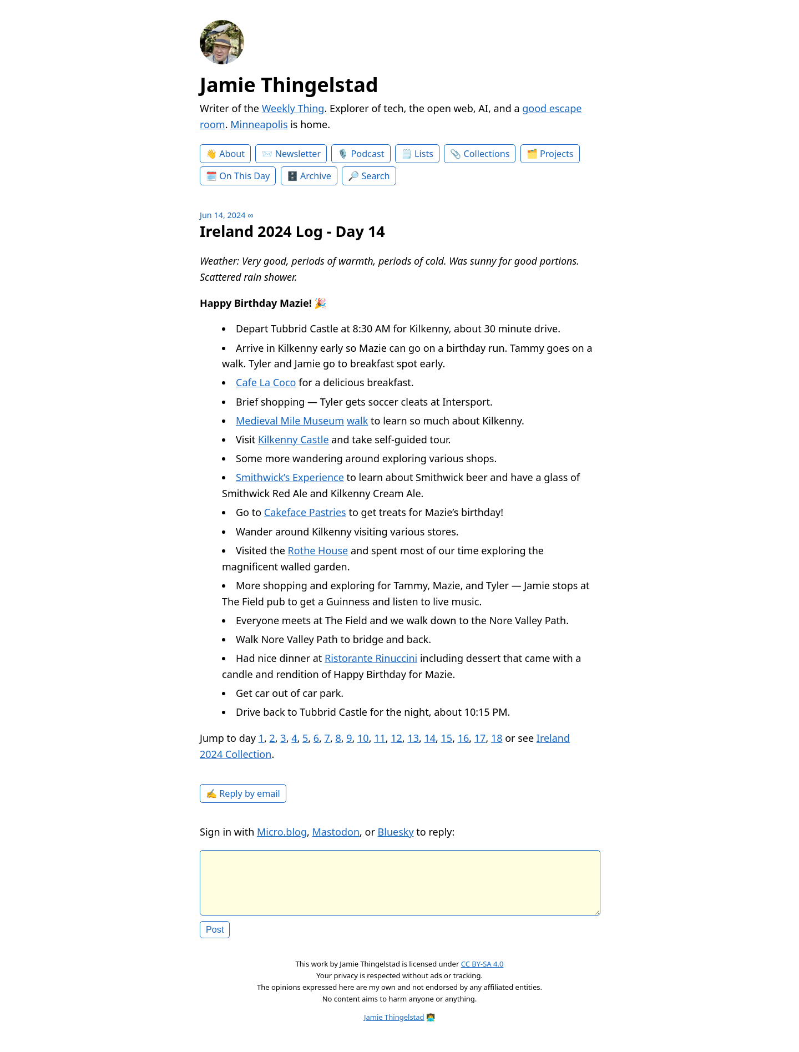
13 (413, 738)
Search (375, 176)
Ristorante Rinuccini (371, 658)
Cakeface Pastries (305, 512)
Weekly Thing (293, 108)
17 (480, 738)
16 (463, 738)
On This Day (244, 176)
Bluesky (396, 831)
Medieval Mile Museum (290, 420)
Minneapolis (258, 124)
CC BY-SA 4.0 (482, 973)
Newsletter (298, 154)
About (232, 154)
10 (363, 738)
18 (497, 738)
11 (380, 738)
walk (357, 420)
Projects (557, 154)
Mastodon (336, 831)
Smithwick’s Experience (290, 477)
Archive (315, 176)
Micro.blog (282, 831)
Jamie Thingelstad (289, 84)
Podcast (368, 154)
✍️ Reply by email (243, 793)
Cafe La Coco (266, 382)
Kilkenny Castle (293, 439)
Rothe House (318, 550)
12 (396, 738)
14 (430, 738)
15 (447, 738)
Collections (487, 154)
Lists (423, 154)
